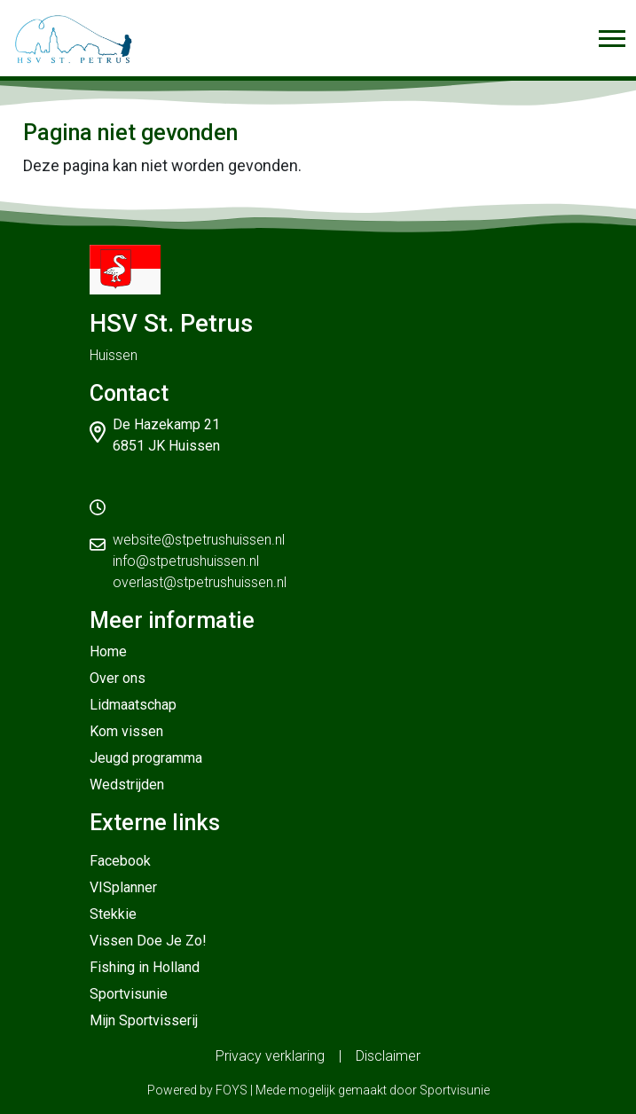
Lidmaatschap (133, 704)
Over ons (117, 678)
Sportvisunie (129, 993)
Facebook (120, 860)
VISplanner (123, 887)
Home (108, 651)
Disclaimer (388, 1055)
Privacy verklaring (270, 1055)
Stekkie (113, 914)
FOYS (231, 1090)
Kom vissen (126, 731)
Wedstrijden (127, 784)
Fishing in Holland (145, 967)
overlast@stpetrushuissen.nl (200, 582)
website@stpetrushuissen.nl (199, 539)
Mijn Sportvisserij (144, 1020)
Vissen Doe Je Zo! (148, 940)
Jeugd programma (146, 757)
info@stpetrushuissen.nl (186, 561)
